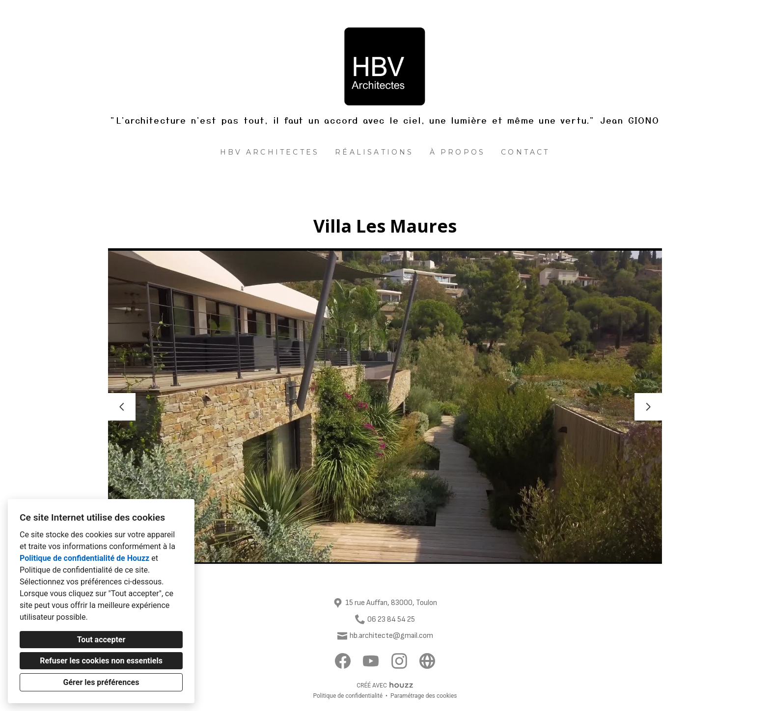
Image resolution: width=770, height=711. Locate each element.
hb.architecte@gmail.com (391, 635)
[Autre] (427, 661)
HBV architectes (269, 152)
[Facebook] (343, 661)
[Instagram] (399, 661)
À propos (458, 152)
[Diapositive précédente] (122, 407)
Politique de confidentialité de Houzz (84, 558)
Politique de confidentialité (348, 695)
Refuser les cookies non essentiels (101, 660)
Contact (525, 152)
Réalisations (374, 152)
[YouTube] (371, 661)
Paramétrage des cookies (423, 695)
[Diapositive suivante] (648, 407)
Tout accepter (101, 639)
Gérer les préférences (101, 682)
